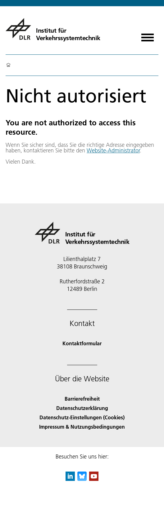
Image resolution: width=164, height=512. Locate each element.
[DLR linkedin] (70, 478)
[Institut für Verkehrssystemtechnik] (53, 29)
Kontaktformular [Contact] (82, 343)
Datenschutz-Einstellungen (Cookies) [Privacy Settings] (82, 417)
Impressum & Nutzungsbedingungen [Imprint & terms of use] (82, 426)
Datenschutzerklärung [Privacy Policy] (82, 408)
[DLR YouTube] (93, 478)
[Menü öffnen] (147, 35)
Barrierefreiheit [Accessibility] (82, 398)
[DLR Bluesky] (82, 478)
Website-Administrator (113, 150)
